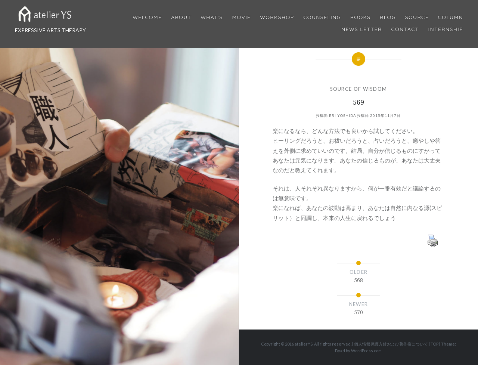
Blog (387, 17)
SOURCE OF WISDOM (358, 89)
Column (450, 17)
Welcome (147, 17)
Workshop (277, 17)
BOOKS (360, 17)
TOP (434, 343)
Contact (405, 29)
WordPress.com (366, 350)
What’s (212, 17)
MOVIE (241, 17)
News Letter (361, 29)
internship (445, 29)
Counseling (322, 17)
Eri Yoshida (342, 115)
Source (417, 17)
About (181, 17)
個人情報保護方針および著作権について (391, 343)
